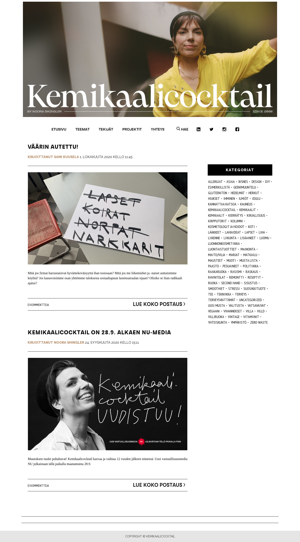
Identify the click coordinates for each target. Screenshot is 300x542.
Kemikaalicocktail (222, 209)
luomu (264, 237)
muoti (231, 260)
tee (210, 294)
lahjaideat (233, 232)
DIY (267, 181)
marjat (234, 254)
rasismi (236, 271)
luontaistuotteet (222, 249)
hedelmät (238, 192)
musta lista (249, 260)
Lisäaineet (248, 237)
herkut (254, 192)
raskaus (252, 271)
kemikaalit (216, 215)
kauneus (246, 204)
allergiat (215, 181)
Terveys (241, 294)
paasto (213, 266)
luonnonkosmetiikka (224, 243)
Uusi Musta (216, 305)
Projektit (132, 129)
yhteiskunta (217, 322)
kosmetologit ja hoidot (226, 226)
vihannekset (233, 311)
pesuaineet (231, 266)
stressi (234, 288)
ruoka (213, 282)
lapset (250, 232)
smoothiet (216, 288)
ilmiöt (244, 198)
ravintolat (216, 277)
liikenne (214, 237)
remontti (236, 277)
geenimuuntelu (245, 187)
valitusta (236, 305)
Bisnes (243, 181)
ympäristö (238, 322)
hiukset (214, 198)
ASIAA (230, 181)
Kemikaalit (247, 209)
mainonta (248, 249)
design (256, 181)
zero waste (259, 322)
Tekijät (106, 129)
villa (249, 311)
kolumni (237, 221)
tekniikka (224, 294)
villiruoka (216, 316)
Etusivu (58, 129)
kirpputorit (217, 221)
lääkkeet (214, 232)
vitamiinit (251, 316)
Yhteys (157, 129)
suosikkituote (255, 288)
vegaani (214, 311)
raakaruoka (217, 271)
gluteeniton (217, 192)
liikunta (230, 237)
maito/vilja (216, 254)
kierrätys (235, 215)
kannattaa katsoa (222, 204)
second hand (230, 282)
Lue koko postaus (156, 304)
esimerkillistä (219, 187)
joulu (256, 198)
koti (251, 226)
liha (262, 232)
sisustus (251, 282)
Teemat (82, 129)
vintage (234, 316)
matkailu (250, 254)
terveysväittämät (221, 299)
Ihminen (229, 198)
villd (261, 311)
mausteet (215, 260)
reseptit (254, 277)
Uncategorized (250, 299)
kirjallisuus (256, 215)
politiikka (251, 266)
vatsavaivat (257, 305)
